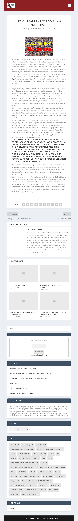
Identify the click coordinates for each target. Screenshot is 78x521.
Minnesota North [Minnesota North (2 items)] (45, 472)
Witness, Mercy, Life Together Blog (21, 393)
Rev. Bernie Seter (35, 29)
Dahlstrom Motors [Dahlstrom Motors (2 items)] (45, 449)
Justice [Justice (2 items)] (13, 458)
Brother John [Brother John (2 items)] (27, 445)
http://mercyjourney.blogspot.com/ (23, 79)
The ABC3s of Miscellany (18, 388)
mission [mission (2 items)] (14, 476)
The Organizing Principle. (19, 285)
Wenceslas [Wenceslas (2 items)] (15, 494)
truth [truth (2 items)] (13, 490)
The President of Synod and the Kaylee (52, 286)
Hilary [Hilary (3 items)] (51, 454)
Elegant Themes (34, 518)
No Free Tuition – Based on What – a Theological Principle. (23, 313)
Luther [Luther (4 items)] (44, 463)
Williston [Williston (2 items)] (26, 494)
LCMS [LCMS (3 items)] (50, 458)
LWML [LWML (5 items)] (13, 472)
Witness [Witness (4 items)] (36, 494)
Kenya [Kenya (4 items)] (36, 458)
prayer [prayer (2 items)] (62, 476)
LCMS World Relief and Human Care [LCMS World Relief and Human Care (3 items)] (24, 463)
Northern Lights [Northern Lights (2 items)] (49, 476)
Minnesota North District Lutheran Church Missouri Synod (30, 373)
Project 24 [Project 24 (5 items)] (15, 481)
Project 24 (13, 383)
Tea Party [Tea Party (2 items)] (32, 485)
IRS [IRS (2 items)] (58, 454)
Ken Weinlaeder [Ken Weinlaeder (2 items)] (25, 458)
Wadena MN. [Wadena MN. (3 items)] (53, 490)
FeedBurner (43, 355)
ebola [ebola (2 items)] (13, 454)
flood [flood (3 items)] (35, 454)
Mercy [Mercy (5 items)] (32, 472)
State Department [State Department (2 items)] (18, 485)
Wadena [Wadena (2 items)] (43, 490)
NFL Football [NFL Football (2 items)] (35, 476)
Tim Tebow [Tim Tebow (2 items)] (55, 485)
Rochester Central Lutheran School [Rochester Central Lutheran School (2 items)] (36, 481)
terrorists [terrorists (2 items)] (43, 485)
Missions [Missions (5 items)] (23, 476)
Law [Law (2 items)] (43, 458)
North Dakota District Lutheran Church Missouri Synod (29, 378)
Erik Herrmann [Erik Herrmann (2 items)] (24, 454)
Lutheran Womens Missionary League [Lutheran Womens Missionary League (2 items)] (50, 467)
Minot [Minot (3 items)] (57, 472)
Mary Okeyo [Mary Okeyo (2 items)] (22, 472)
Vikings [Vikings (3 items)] (21, 490)
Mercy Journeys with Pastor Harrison (22, 368)
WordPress (54, 518)
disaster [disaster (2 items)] (59, 449)
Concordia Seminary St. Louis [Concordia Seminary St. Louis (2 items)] (22, 449)
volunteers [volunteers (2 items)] (32, 490)
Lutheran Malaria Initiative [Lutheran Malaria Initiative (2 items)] (22, 467)
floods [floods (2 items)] (43, 454)
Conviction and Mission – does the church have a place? (53, 313)
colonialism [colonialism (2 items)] (41, 445)
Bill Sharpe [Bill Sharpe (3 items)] (15, 445)
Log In (11, 508)
